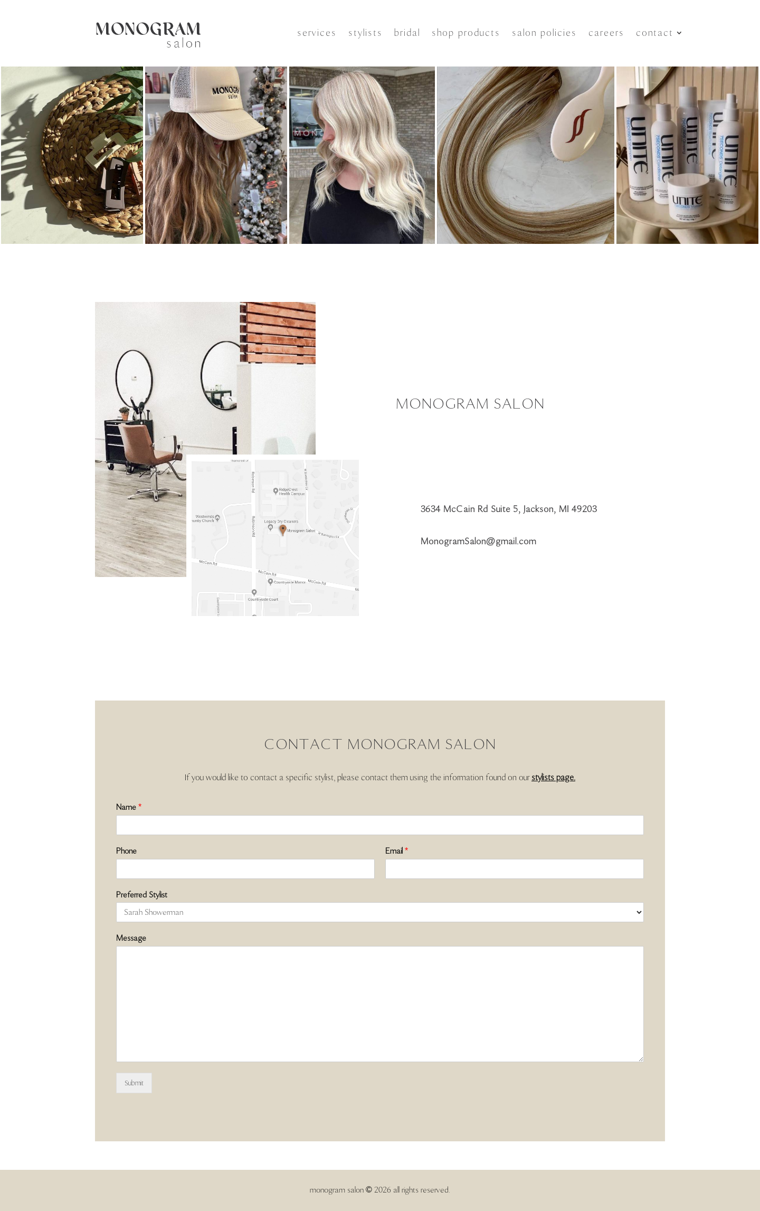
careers (606, 32)
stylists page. (553, 777)
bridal (407, 32)
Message (131, 938)
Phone (126, 851)
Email (396, 851)
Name (128, 807)
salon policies (544, 32)
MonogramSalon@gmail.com (479, 541)
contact (654, 32)
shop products (466, 32)
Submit (134, 1082)
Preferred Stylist (141, 895)
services (317, 32)
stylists (365, 32)
